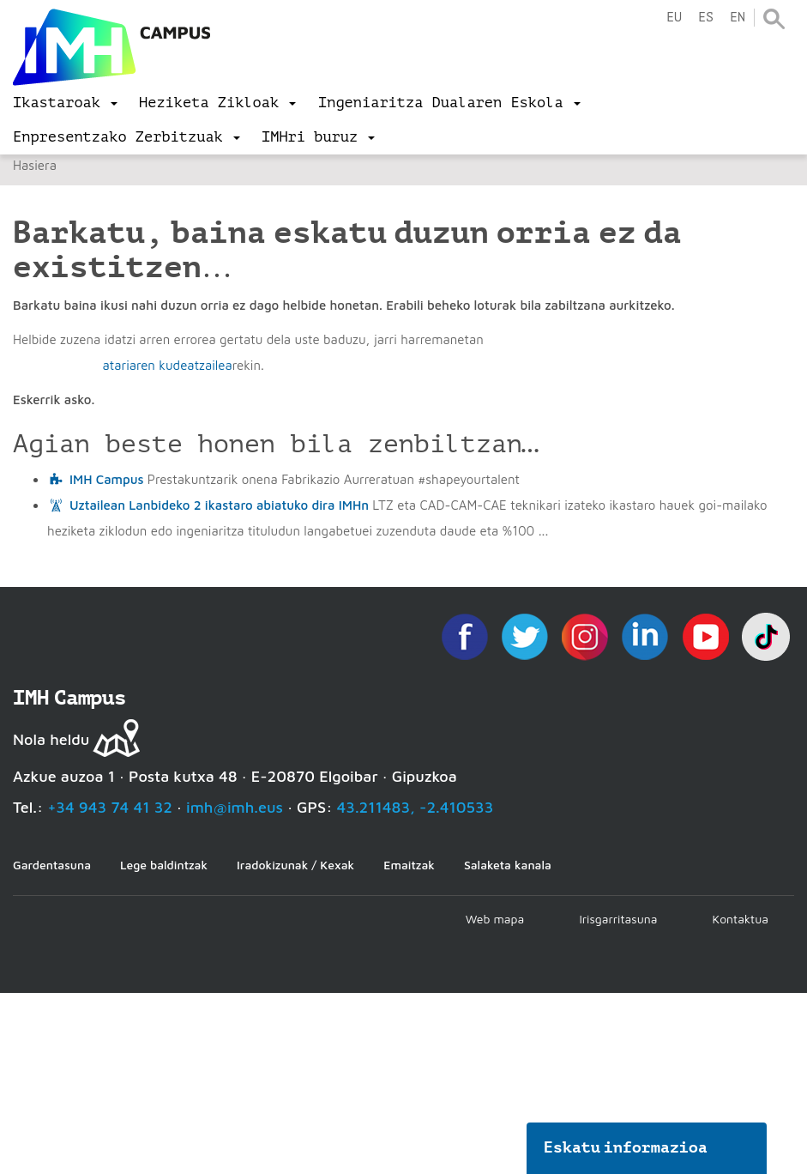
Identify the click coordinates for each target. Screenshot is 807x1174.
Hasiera (35, 165)
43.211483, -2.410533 (415, 807)
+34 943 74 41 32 (109, 807)
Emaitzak (409, 864)
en (737, 17)
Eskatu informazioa (626, 1147)
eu (674, 17)
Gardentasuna (52, 864)
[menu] (65, 103)
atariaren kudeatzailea (167, 365)
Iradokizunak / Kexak (295, 864)
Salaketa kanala (507, 864)
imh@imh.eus (234, 807)
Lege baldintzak (164, 864)
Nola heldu (51, 739)
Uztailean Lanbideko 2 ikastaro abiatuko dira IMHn (219, 505)
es (706, 17)
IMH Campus (106, 479)
